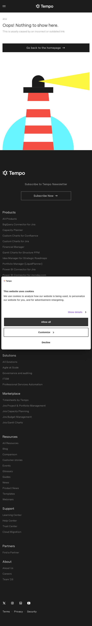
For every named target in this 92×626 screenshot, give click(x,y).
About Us (7, 568)
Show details (75, 312)
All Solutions (9, 361)
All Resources (10, 443)
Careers (7, 573)
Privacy (18, 611)
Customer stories (12, 460)
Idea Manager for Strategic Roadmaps (24, 258)
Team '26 (7, 579)
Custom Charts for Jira (15, 241)
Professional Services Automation (22, 384)
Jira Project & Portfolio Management (24, 405)
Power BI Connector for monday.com (24, 275)
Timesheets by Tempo (15, 400)
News (5, 482)
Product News (10, 488)
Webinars (8, 499)
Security (32, 611)
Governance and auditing (17, 373)
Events (6, 465)
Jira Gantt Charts (12, 422)
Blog (5, 448)
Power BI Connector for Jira (18, 269)
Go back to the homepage (46, 48)
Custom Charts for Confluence (20, 235)
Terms (6, 611)
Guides (6, 476)
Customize (46, 332)
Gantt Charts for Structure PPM (21, 252)
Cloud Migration (11, 531)
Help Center (9, 520)
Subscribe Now (46, 196)
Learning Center (12, 515)
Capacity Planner (12, 230)
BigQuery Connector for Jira (18, 224)
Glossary (7, 471)
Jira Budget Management (17, 416)
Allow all (46, 322)
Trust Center (9, 526)
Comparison (9, 454)
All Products (9, 218)
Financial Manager (13, 246)
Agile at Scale (10, 367)
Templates (8, 493)
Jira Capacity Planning (15, 411)
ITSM (5, 378)
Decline (46, 342)
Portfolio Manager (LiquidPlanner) (22, 263)
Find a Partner (10, 552)
